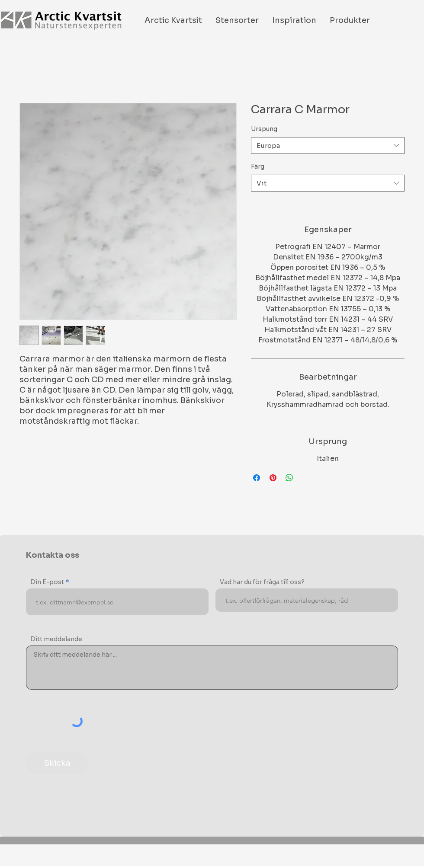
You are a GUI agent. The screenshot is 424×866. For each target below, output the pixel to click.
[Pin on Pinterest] (273, 478)
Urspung (264, 129)
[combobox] (328, 145)
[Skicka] (57, 763)
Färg (257, 166)
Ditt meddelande (56, 639)
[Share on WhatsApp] (289, 478)
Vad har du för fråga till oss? (262, 582)
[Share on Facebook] (256, 478)
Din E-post (47, 582)
